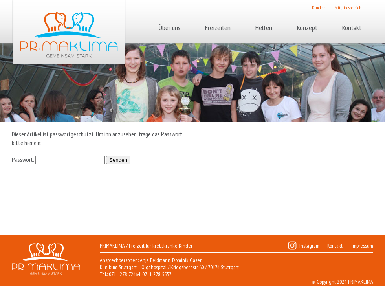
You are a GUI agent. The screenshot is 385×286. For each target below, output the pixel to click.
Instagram (309, 245)
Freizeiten (218, 27)
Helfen (263, 27)
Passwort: (58, 159)
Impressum (362, 245)
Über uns (169, 27)
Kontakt (351, 27)
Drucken (319, 8)
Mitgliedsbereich (348, 8)
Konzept (307, 27)
